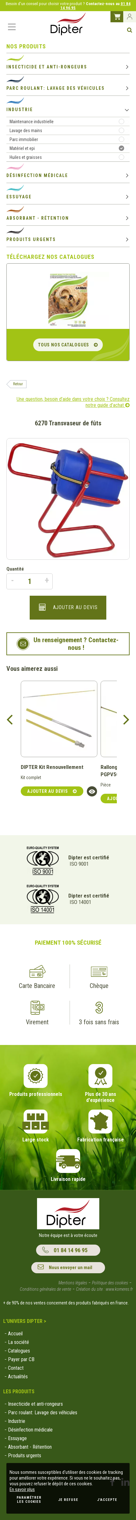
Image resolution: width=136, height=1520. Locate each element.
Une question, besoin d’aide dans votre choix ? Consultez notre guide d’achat (73, 402)
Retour (18, 384)
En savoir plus (22, 1489)
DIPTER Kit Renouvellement (52, 767)
